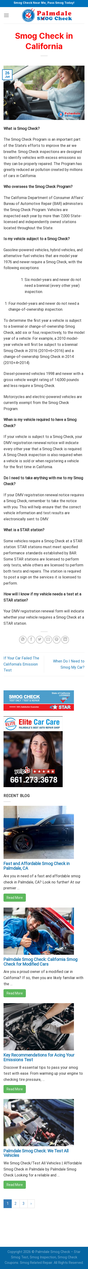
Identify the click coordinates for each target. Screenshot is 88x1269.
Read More (15, 898)
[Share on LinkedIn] (65, 640)
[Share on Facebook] (31, 640)
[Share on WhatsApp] (23, 640)
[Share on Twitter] (40, 640)
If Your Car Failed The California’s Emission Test (21, 664)
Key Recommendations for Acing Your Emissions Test (39, 1057)
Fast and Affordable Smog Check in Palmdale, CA (37, 866)
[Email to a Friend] (48, 640)
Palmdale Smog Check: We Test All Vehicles (36, 1153)
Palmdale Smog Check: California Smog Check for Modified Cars (40, 962)
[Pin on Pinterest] (57, 640)
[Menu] (6, 15)
